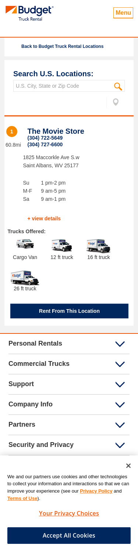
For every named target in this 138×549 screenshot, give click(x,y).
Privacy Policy (96, 493)
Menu (123, 13)
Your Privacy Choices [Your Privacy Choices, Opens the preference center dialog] (69, 515)
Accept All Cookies (69, 538)
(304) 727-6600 (45, 144)
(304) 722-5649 (45, 138)
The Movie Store (56, 131)
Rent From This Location (69, 311)
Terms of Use (22, 500)
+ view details (44, 218)
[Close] (128, 468)
